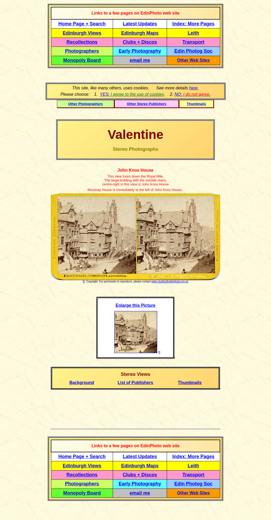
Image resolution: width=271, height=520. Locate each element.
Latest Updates (140, 23)
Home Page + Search (82, 23)
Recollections (81, 42)
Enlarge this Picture (135, 305)
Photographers (82, 51)
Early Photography (140, 51)
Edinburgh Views (82, 33)
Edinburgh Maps (140, 33)
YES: (132, 94)
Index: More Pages (193, 23)
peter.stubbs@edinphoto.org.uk (169, 281)
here (193, 88)
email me (140, 60)
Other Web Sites (193, 60)
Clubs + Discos (140, 42)
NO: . (192, 94)
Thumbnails (196, 104)
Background (81, 382)
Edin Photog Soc (193, 51)
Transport (193, 42)
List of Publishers (135, 382)
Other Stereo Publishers (146, 104)
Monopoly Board (82, 60)
